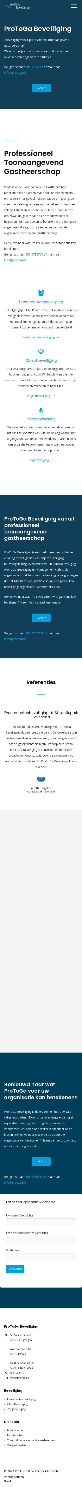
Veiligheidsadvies (17, 1445)
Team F (7, 1481)
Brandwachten (15, 1430)
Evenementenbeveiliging (41, 337)
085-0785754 (34, 67)
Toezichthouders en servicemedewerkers (31, 1440)
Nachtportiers (15, 1435)
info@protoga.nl (15, 73)
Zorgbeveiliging (41, 460)
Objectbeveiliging (41, 396)
